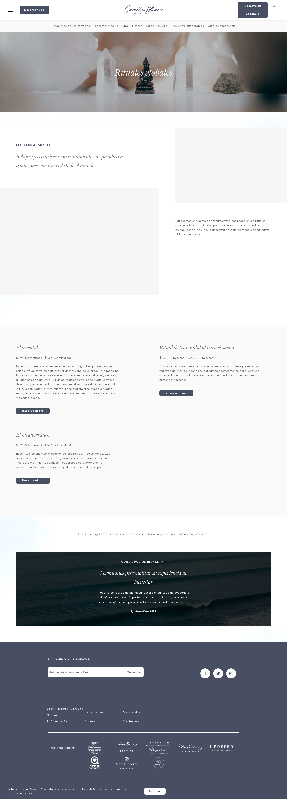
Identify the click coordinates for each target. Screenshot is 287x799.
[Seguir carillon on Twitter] (218, 673)
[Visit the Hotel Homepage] (143, 10)
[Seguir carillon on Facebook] (205, 673)
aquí (28, 793)
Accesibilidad (131, 712)
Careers (90, 721)
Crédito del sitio (133, 721)
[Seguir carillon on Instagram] (231, 673)
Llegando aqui (94, 712)
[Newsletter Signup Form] (96, 677)
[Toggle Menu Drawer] (11, 10)
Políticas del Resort (60, 721)
